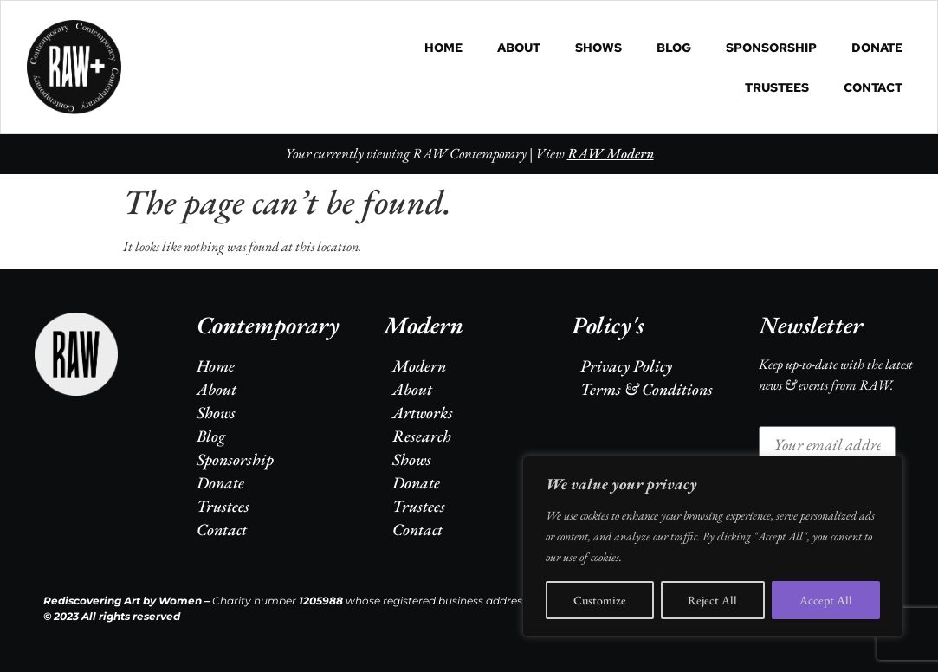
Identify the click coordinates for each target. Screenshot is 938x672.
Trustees (777, 87)
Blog (674, 47)
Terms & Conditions (646, 389)
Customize (599, 600)
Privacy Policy (626, 366)
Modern (419, 366)
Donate (876, 47)
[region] (712, 546)
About (518, 47)
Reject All (713, 600)
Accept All (825, 600)
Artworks (422, 412)
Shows (598, 47)
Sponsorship (771, 47)
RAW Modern (610, 153)
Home (443, 47)
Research (421, 436)
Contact (873, 87)
